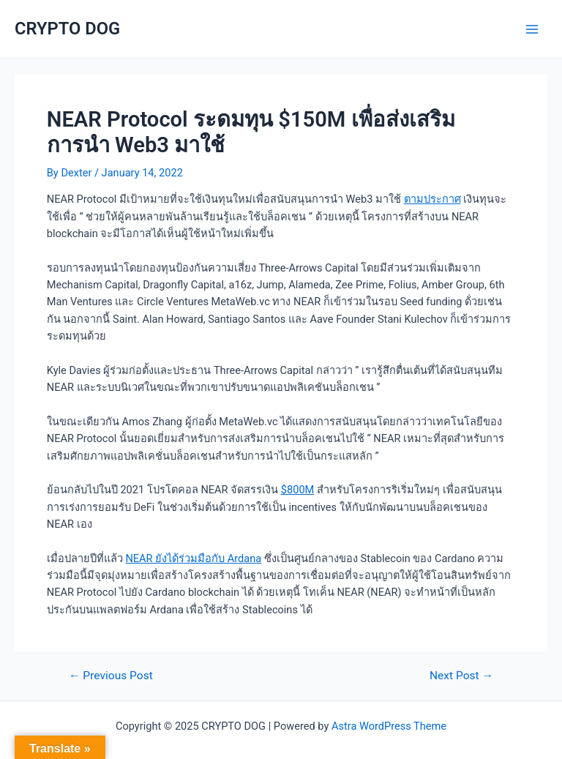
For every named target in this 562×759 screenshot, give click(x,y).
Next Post (461, 676)
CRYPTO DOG (67, 28)
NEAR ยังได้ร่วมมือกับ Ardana (193, 558)
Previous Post (111, 676)
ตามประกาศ (432, 199)
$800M (298, 489)
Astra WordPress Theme (388, 726)
